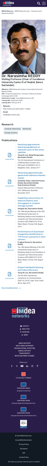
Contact (25, 326)
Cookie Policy (24, 457)
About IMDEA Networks (25, 346)
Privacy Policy (24, 444)
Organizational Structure (24, 348)
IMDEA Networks (23, 313)
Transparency (24, 353)
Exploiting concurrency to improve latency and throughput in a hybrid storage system (30, 202)
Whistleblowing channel (24, 356)
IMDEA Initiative (25, 343)
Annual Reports (24, 351)
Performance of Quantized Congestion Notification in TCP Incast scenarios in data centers (31, 235)
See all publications (11, 288)
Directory (26, 329)
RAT (23, 453)
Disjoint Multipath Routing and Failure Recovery (30, 268)
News (26, 335)
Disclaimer (24, 448)
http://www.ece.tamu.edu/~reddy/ (17, 109)
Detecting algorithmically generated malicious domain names (31, 175)
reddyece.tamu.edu (11, 115)
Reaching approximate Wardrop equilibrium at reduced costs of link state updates (31, 148)
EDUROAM (25, 332)
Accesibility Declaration (23, 440)
